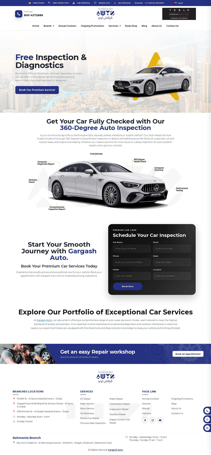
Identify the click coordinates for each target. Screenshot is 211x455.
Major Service (87, 403)
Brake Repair (116, 399)
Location (157, 270)
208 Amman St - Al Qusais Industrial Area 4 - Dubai (43, 411)
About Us (157, 26)
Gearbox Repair (118, 414)
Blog (144, 26)
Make (155, 256)
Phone (116, 256)
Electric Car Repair (89, 418)
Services (115, 26)
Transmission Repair (120, 404)
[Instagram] (152, 420)
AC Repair (85, 399)
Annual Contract (67, 26)
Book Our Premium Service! (37, 89)
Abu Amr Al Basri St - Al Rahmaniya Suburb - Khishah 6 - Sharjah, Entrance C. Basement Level (64, 443)
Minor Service (87, 408)
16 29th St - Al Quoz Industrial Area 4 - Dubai (39, 398)
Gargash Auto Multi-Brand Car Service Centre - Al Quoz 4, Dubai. (45, 405)
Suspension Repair (119, 409)
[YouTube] (160, 420)
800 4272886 (33, 15)
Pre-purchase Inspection (93, 423)
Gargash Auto (44, 320)
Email (155, 242)
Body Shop (131, 26)
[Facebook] (145, 420)
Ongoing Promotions (92, 26)
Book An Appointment (188, 354)
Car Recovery (87, 413)
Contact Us (172, 26)
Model (116, 270)
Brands (49, 26)
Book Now (127, 286)
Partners (146, 413)
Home (35, 26)
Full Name (117, 242)
